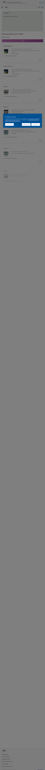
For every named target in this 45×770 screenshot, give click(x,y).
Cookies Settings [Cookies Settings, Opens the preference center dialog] (9, 124)
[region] (22, 121)
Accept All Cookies (26, 124)
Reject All (35, 124)
